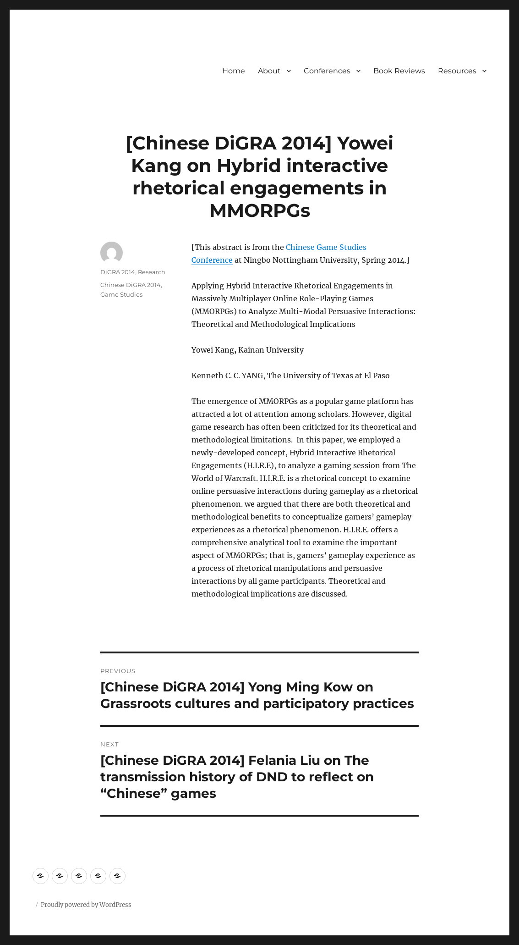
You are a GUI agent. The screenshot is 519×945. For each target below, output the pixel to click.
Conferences (327, 70)
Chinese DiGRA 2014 (130, 284)
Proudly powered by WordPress (86, 905)
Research (151, 272)
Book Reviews (399, 70)
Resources (457, 70)
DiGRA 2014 (117, 272)
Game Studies (121, 294)
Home (233, 70)
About (269, 70)
